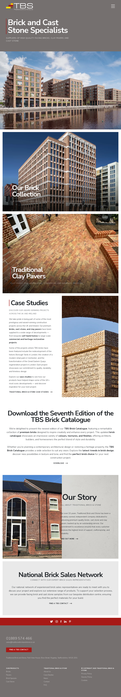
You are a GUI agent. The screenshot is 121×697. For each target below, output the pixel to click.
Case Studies (49, 675)
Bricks (8, 671)
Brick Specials (11, 678)
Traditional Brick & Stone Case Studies (30, 392)
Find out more (69, 539)
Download (60, 463)
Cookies (84, 680)
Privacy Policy (86, 674)
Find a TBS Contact (18, 650)
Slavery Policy (86, 677)
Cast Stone (10, 682)
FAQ (45, 685)
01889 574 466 (19, 638)
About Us (47, 671)
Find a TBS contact (60, 603)
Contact (46, 682)
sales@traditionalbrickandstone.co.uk (20, 642)
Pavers (8, 675)
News (46, 678)
